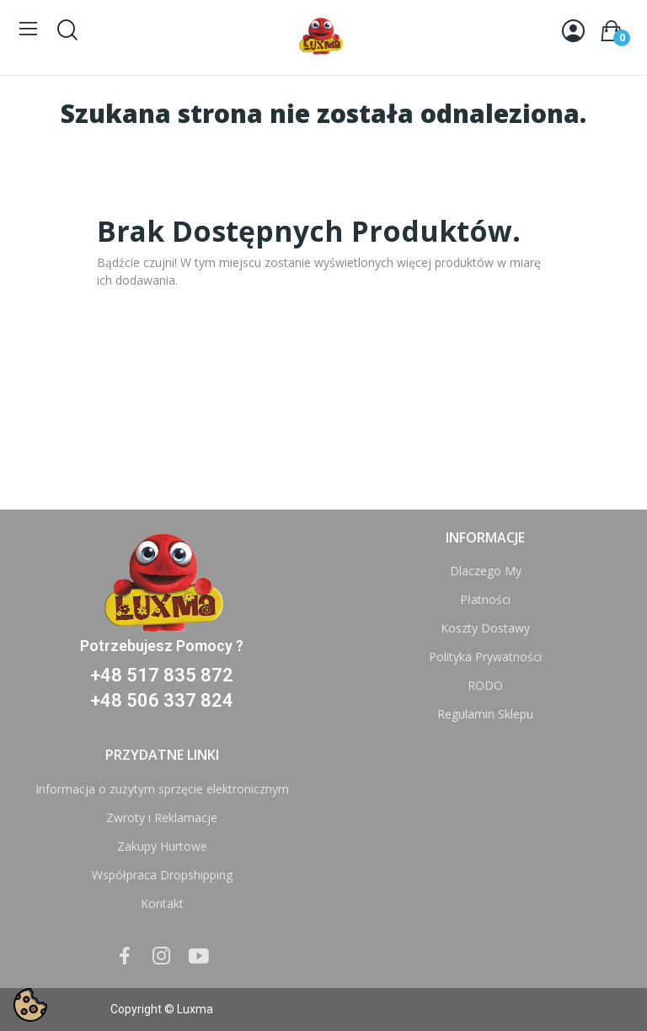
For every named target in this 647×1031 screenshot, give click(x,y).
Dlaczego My (485, 571)
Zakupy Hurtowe (162, 846)
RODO (485, 685)
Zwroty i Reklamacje (161, 817)
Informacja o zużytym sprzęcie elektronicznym (162, 789)
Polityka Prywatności (485, 657)
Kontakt (162, 903)
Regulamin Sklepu (485, 714)
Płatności (485, 599)
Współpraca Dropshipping (162, 875)
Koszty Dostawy (485, 628)
